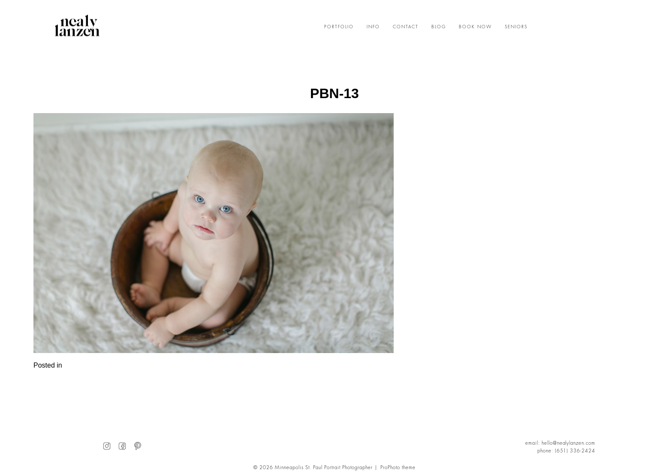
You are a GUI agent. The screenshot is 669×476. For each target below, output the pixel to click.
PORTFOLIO (339, 27)
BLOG (438, 27)
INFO (373, 27)
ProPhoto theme (398, 467)
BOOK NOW (475, 27)
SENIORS (516, 27)
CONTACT (406, 27)
